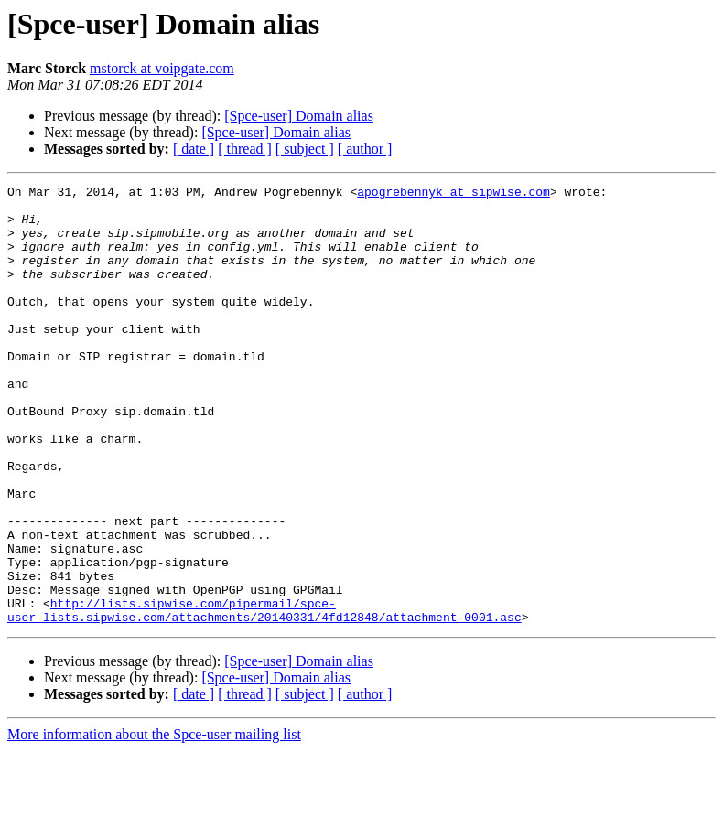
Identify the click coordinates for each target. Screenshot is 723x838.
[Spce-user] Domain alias (298, 116)
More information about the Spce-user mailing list (154, 822)
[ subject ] (304, 148)
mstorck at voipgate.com (162, 68)
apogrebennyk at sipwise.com (453, 194)
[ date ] (193, 148)
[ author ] (365, 148)
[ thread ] (245, 148)
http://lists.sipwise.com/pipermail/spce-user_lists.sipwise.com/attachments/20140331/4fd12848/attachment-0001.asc (264, 696)
